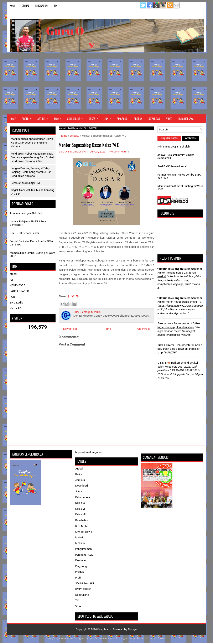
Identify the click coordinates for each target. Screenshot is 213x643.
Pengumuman (83, 548)
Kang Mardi (104, 629)
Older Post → (145, 328)
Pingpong (122, 118)
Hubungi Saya (185, 118)
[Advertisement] (106, 83)
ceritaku (74, 135)
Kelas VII (80, 508)
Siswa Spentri (166, 345)
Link (109, 117)
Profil (28, 117)
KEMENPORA (17, 285)
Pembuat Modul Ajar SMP (26, 183)
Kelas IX (80, 502)
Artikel (44, 117)
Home (12, 5)
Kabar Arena (82, 497)
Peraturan (81, 560)
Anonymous (165, 323)
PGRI (12, 296)
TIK (55, 5)
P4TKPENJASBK (19, 291)
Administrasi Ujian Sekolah (26, 213)
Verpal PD (15, 308)
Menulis (80, 543)
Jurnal (79, 491)
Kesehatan (81, 520)
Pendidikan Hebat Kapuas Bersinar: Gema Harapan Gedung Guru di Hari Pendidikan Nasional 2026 (32, 157)
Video (169, 118)
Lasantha (101, 638)
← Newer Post (68, 328)
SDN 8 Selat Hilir (85, 583)
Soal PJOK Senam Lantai (24, 233)
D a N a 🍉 (164, 362)
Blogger (132, 629)
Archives (190, 138)
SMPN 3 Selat (83, 589)
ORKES (95, 117)
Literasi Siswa (83, 531)
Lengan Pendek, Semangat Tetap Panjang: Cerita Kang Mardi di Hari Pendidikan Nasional (31, 172)
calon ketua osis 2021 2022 (173, 366)
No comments (117, 151)
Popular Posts (169, 138)
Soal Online (76, 117)
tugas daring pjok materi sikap (175, 327)
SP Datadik (16, 302)
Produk (138, 118)
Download (154, 118)
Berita (78, 474)
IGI (11, 279)
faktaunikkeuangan (170, 268)
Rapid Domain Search (154, 638)
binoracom (41, 5)
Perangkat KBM (84, 554)
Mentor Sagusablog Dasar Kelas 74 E (89, 144)
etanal (25, 5)
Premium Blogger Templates (124, 638)
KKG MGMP (82, 526)
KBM (59, 117)
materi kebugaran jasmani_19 (183, 301)
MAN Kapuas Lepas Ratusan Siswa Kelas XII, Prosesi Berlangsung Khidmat (32, 142)
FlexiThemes (66, 638)
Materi (79, 537)
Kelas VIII (80, 514)
